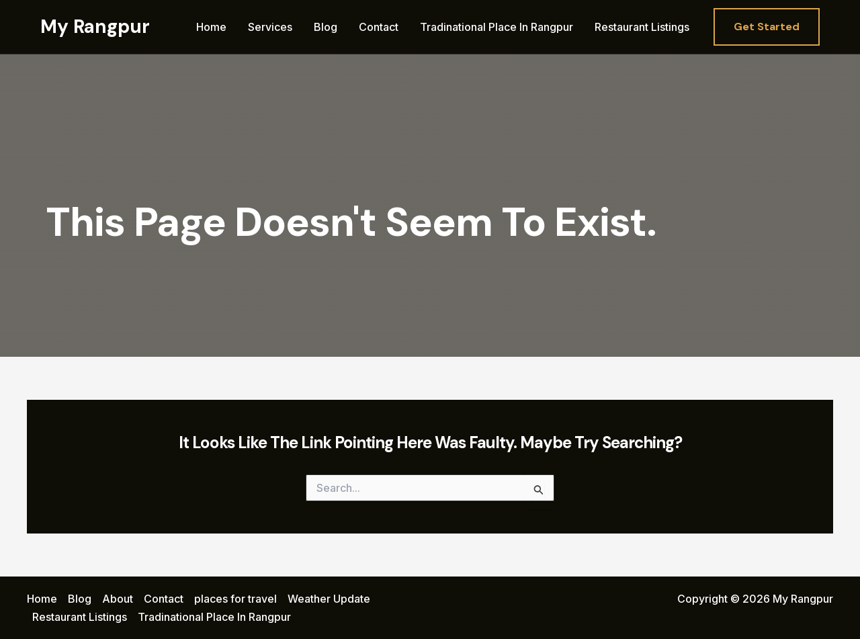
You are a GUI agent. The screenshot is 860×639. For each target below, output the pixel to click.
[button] (767, 27)
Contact (378, 27)
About (117, 598)
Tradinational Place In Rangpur (496, 27)
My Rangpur (95, 26)
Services (270, 27)
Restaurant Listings (642, 27)
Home (211, 27)
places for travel (235, 598)
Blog (325, 27)
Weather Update (329, 598)
